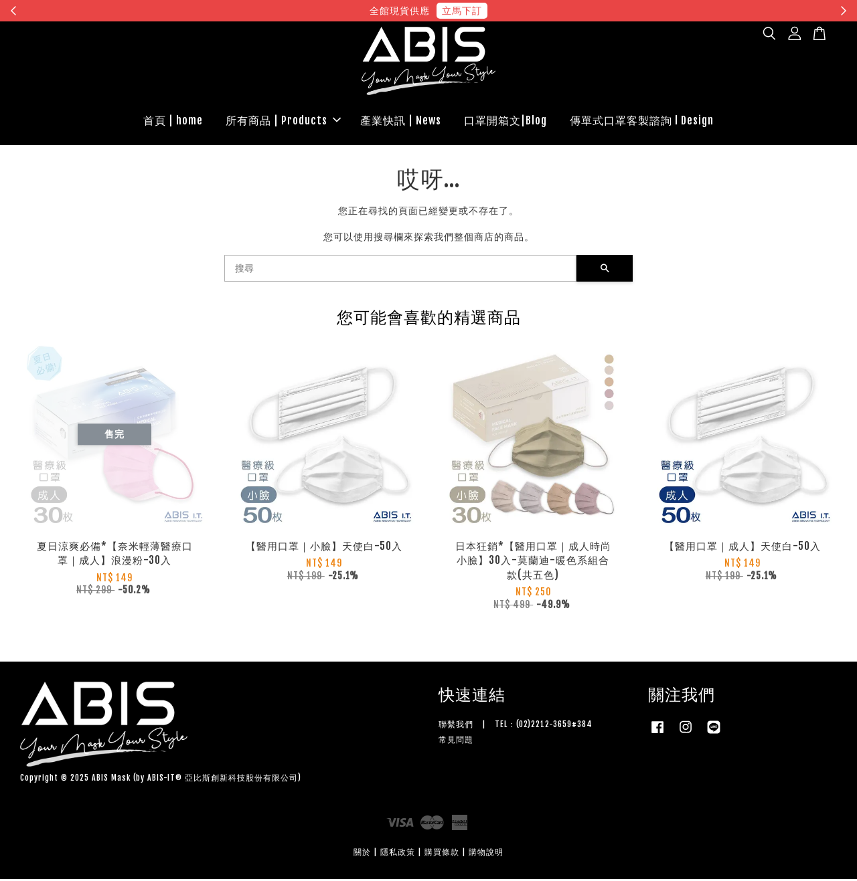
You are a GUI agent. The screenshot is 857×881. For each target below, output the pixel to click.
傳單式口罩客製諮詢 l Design (642, 121)
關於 (362, 854)
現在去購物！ (552, 10)
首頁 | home (173, 121)
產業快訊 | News (400, 121)
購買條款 (441, 854)
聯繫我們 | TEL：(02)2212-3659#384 (516, 726)
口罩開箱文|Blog (505, 121)
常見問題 (456, 742)
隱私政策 (397, 854)
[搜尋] (400, 270)
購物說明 (486, 854)
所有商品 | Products (283, 121)
